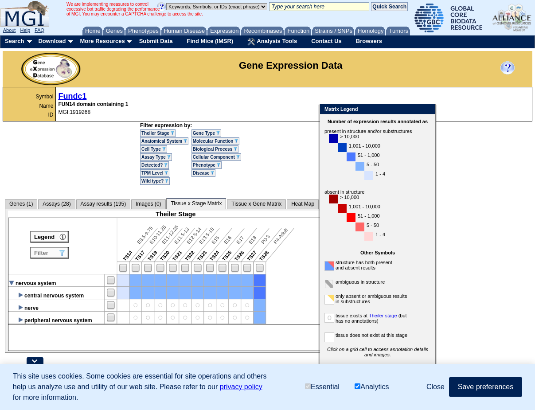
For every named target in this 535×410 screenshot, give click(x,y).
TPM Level (154, 173)
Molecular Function (215, 141)
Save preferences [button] (485, 386)
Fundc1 (72, 96)
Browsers (369, 41)
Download (52, 41)
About (9, 30)
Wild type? (154, 181)
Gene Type (206, 133)
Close (454, 109)
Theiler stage (410, 315)
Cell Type (153, 149)
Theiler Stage (157, 133)
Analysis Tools (272, 42)
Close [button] (435, 386)
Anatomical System (164, 141)
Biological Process (215, 149)
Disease (204, 173)
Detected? (154, 165)
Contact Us (326, 41)
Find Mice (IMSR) (210, 41)
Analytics (372, 386)
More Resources (102, 41)
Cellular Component (216, 157)
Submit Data (156, 41)
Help (25, 30)
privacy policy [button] (241, 386)
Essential (322, 386)
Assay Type (156, 157)
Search (14, 41)
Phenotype (206, 165)
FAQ (39, 30)
